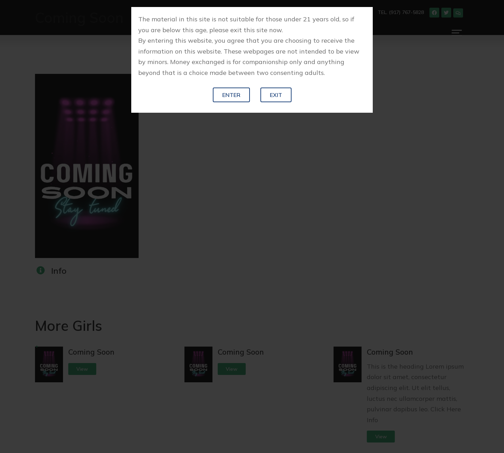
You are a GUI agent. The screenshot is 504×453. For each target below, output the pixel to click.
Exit (276, 94)
